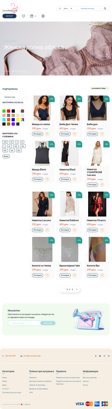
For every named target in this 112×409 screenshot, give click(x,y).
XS (12, 142)
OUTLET (9, 16)
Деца (4, 385)
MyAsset (27, 404)
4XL (5, 151)
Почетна (7, 71)
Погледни (38, 134)
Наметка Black (67, 169)
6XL (18, 151)
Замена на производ (37, 385)
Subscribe (47, 323)
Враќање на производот (38, 389)
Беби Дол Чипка (68, 124)
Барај (6, 156)
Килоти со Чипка (41, 265)
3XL (22, 146)
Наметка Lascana (41, 220)
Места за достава (90, 377)
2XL (15, 146)
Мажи (4, 381)
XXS (5, 142)
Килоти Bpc (93, 265)
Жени (4, 377)
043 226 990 (9, 356)
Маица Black (39, 169)
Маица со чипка (41, 124)
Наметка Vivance (96, 220)
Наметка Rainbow (69, 220)
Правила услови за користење (68, 377)
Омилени (33, 377)
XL (9, 146)
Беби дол (92, 124)
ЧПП (31, 392)
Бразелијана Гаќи (69, 265)
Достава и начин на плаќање (40, 381)
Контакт (86, 381)
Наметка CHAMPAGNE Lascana (94, 172)
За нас (85, 385)
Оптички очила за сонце (11, 392)
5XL (12, 151)
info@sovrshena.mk (31, 356)
